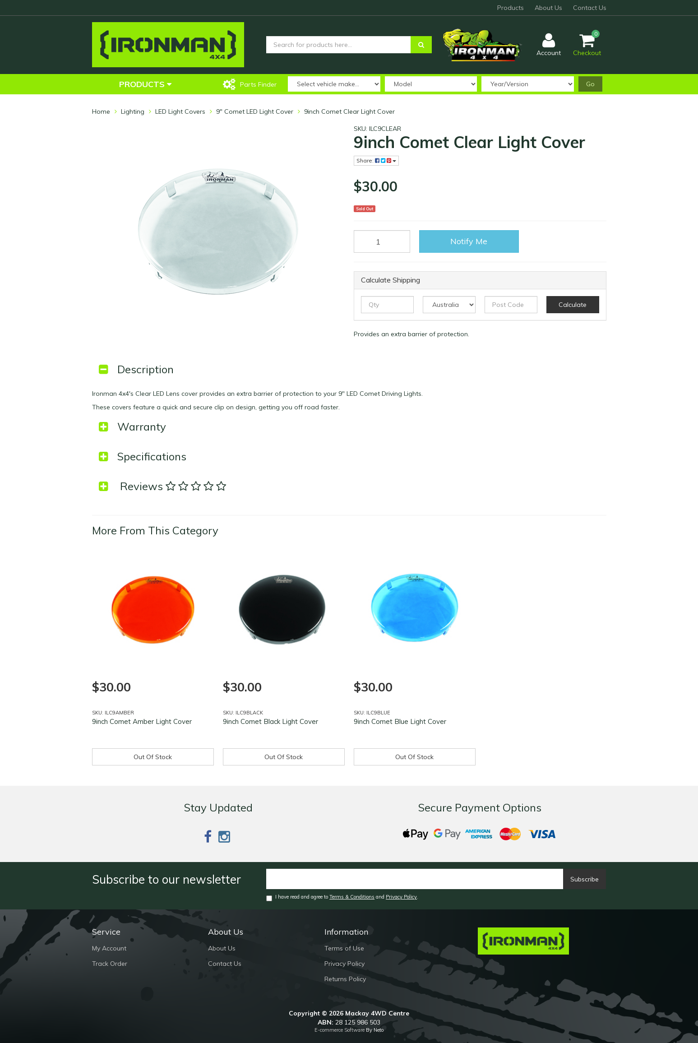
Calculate (573, 305)
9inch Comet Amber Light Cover (142, 721)
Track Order (109, 964)
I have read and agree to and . (342, 897)
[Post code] (511, 304)
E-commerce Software (339, 1030)
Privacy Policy (401, 897)
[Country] (449, 304)
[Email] (415, 879)
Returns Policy (345, 979)
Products (510, 8)
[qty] (387, 304)
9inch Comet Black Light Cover (270, 721)
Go (590, 84)
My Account (109, 948)
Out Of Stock (153, 757)
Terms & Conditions (351, 897)
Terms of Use (344, 948)
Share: (376, 160)
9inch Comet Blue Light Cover (400, 721)
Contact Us (589, 8)
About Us (548, 8)
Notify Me (468, 241)
